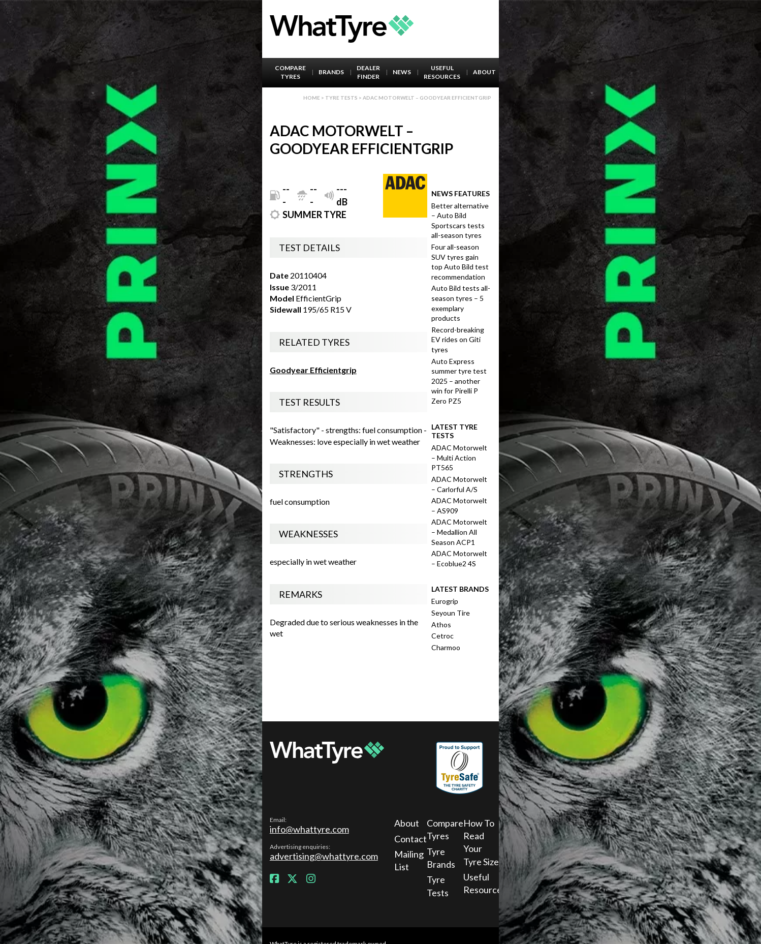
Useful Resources (442, 72)
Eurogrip (444, 601)
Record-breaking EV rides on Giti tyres (457, 339)
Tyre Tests (341, 98)
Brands (331, 72)
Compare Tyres (290, 72)
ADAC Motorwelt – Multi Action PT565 (459, 457)
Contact (409, 838)
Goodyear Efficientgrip (313, 370)
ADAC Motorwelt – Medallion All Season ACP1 (459, 531)
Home (311, 98)
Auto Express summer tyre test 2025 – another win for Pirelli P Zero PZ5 (459, 381)
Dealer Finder (368, 72)
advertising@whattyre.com (324, 856)
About (484, 72)
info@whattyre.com (309, 829)
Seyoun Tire (450, 612)
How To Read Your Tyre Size (481, 842)
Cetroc (442, 635)
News (402, 72)
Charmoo (445, 647)
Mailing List (409, 860)
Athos (441, 624)
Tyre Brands (441, 858)
